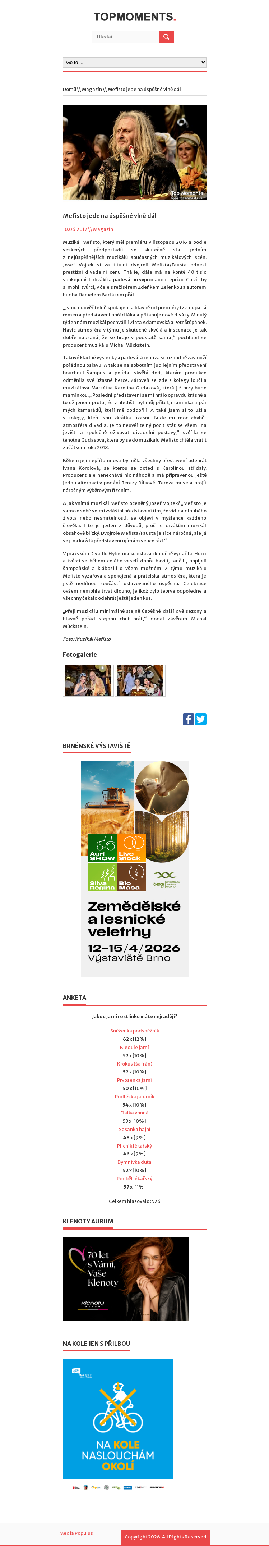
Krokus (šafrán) (134, 1064)
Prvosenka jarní (134, 1080)
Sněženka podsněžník (134, 1031)
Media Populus (76, 1533)
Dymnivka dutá (134, 1162)
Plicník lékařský (134, 1146)
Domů (69, 89)
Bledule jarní (134, 1047)
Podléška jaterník (134, 1097)
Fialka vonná (134, 1113)
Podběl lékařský (134, 1179)
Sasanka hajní (134, 1129)
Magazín (92, 89)
